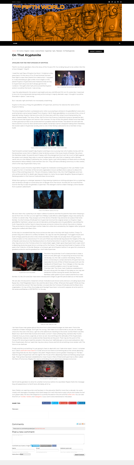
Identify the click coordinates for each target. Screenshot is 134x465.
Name (14, 452)
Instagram (41, 401)
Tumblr (26, 401)
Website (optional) (65, 452)
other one (74, 399)
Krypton (27, 51)
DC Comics (20, 51)
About (19, 2)
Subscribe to (22, 458)
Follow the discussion (82, 428)
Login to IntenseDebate (35, 450)
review (33, 51)
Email (37, 452)
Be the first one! (40, 433)
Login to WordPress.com (46, 450)
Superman (49, 51)
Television (60, 51)
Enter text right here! (48, 443)
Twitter (32, 401)
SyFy (54, 51)
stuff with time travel (35, 353)
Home (14, 2)
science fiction (40, 51)
